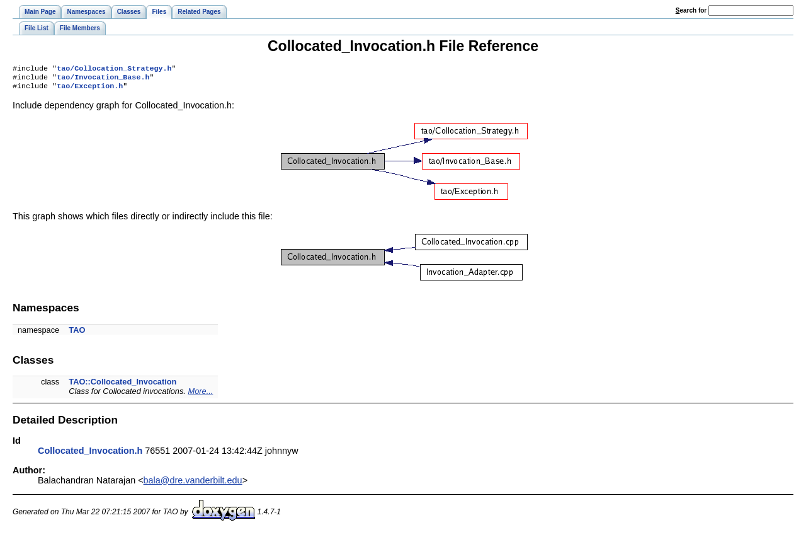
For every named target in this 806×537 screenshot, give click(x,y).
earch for (691, 10)
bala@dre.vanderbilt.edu (193, 484)
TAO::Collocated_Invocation (122, 385)
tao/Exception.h (90, 89)
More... (200, 395)
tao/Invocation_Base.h (103, 79)
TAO (77, 333)
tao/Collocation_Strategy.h (114, 69)
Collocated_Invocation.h (90, 454)
